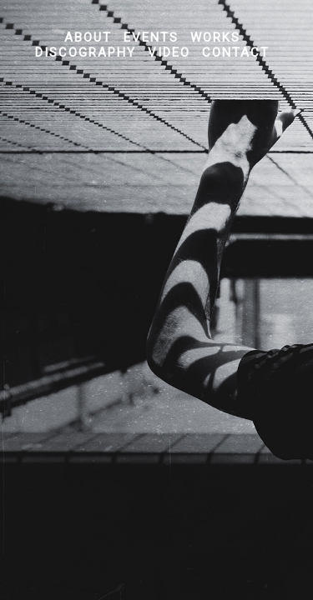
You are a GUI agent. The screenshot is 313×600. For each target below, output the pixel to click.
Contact (236, 52)
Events (151, 37)
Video (169, 52)
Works (215, 37)
